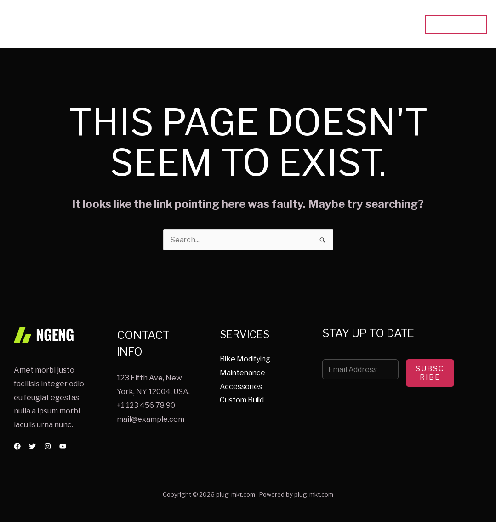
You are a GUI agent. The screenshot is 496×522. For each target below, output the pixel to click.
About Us (349, 24)
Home (262, 24)
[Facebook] (17, 446)
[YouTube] (62, 446)
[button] (456, 24)
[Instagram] (47, 446)
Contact (394, 24)
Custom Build (242, 400)
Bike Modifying (246, 359)
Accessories (241, 386)
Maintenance (243, 372)
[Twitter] (32, 446)
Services (302, 24)
